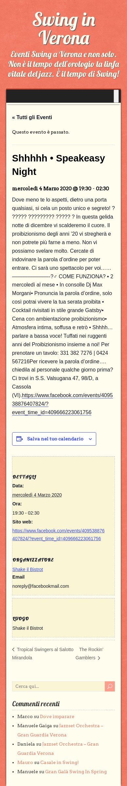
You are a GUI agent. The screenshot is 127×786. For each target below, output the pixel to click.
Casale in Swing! (59, 762)
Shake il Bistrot (27, 569)
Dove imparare (57, 716)
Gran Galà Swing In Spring (76, 771)
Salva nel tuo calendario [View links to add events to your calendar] (55, 438)
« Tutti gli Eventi (32, 117)
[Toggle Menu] (116, 96)
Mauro (25, 762)
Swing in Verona (63, 28)
